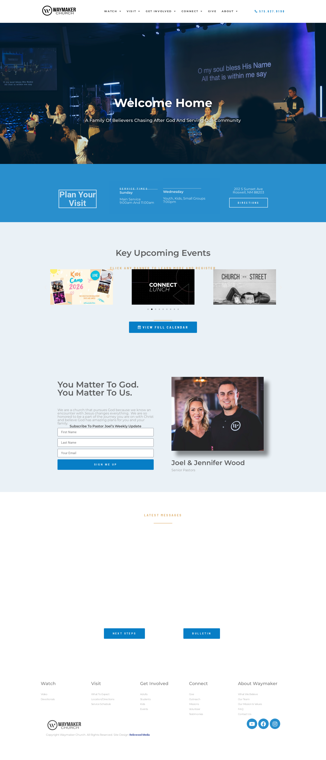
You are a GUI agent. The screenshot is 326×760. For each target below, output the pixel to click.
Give (212, 11)
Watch (112, 11)
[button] (45, 287)
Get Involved (161, 11)
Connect (192, 11)
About (230, 11)
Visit (134, 11)
